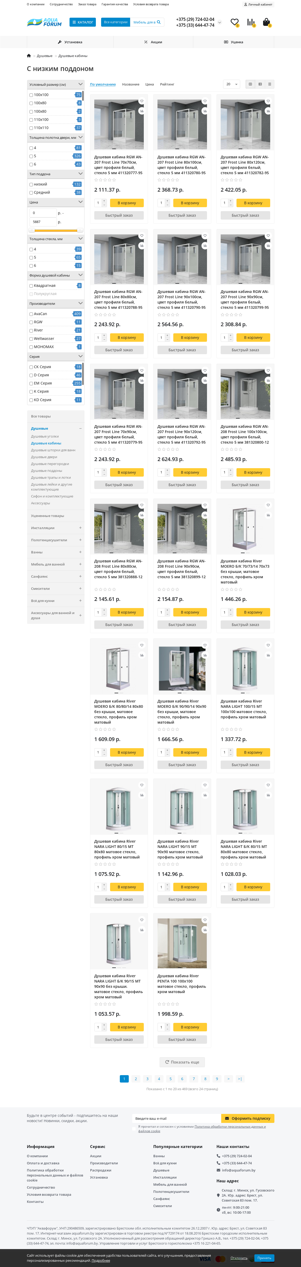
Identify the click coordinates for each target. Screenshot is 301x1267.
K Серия (41, 391)
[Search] (147, 22)
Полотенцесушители (58, 540)
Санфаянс (58, 576)
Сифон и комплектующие (52, 496)
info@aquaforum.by (238, 1170)
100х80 (40, 111)
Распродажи (100, 1170)
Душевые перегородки (50, 463)
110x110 (41, 127)
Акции (153, 42)
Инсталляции (58, 528)
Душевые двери (44, 456)
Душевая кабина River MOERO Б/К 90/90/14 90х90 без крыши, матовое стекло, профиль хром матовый (181, 712)
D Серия (41, 374)
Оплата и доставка (43, 1163)
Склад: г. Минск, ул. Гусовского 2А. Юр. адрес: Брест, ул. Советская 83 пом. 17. (248, 1195)
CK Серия (42, 366)
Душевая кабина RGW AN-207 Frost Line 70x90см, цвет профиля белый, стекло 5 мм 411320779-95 (118, 434)
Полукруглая (45, 293)
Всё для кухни (58, 600)
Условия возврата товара (151, 4)
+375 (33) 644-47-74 (237, 1163)
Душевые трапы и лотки (51, 477)
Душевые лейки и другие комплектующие (51, 487)
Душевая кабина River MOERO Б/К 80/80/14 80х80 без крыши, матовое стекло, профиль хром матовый (118, 712)
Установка (69, 42)
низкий (40, 184)
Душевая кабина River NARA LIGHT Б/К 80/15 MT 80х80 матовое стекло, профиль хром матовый (244, 849)
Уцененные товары (47, 515)
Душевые (44, 55)
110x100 (41, 119)
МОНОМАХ (44, 346)
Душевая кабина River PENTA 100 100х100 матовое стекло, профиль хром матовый (181, 983)
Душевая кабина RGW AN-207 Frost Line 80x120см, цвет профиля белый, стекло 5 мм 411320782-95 (245, 164)
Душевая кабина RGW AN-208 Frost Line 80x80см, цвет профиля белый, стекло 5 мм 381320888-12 (118, 568)
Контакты (35, 1201)
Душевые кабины (72, 55)
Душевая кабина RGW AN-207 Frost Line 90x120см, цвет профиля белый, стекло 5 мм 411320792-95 (181, 434)
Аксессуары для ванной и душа (58, 615)
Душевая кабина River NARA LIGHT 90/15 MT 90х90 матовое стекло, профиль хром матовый (180, 849)
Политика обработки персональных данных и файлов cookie (55, 1175)
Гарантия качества (115, 4)
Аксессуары (40, 503)
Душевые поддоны (46, 470)
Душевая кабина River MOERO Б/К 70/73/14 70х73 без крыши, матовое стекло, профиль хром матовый (245, 571)
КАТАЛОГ (82, 22)
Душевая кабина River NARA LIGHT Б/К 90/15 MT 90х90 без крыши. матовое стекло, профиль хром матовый (118, 986)
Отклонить (239, 1258)
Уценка (233, 42)
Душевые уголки (45, 436)
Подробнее (101, 1260)
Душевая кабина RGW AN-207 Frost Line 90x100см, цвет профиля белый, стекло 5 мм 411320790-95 (181, 299)
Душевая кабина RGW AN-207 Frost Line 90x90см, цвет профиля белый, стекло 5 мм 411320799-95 (245, 299)
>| (240, 1078)
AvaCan (40, 313)
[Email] (176, 1118)
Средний (42, 192)
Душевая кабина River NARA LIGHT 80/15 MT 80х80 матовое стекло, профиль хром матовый (117, 849)
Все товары (41, 416)
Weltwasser (44, 338)
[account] (258, 4)
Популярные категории (178, 1146)
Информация (41, 1146)
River (38, 330)
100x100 (41, 94)
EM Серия (43, 383)
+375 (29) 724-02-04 (237, 1156)
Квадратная (45, 285)
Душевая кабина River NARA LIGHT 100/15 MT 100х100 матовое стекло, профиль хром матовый (244, 709)
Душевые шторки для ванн (53, 450)
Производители (104, 1163)
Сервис (97, 1146)
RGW (38, 321)
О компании (36, 4)
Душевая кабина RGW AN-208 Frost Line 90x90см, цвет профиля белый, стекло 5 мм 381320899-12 (181, 568)
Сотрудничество (61, 4)
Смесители (58, 588)
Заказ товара (87, 4)
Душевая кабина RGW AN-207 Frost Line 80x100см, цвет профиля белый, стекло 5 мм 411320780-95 (181, 164)
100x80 (40, 102)
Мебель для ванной (58, 564)
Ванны (58, 552)
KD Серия (42, 399)
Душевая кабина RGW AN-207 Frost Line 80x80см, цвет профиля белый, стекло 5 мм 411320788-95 (118, 299)
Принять (264, 1258)
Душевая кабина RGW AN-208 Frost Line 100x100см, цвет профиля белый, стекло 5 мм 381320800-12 (245, 434)
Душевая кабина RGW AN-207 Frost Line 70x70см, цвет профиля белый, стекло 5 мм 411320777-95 (118, 164)
